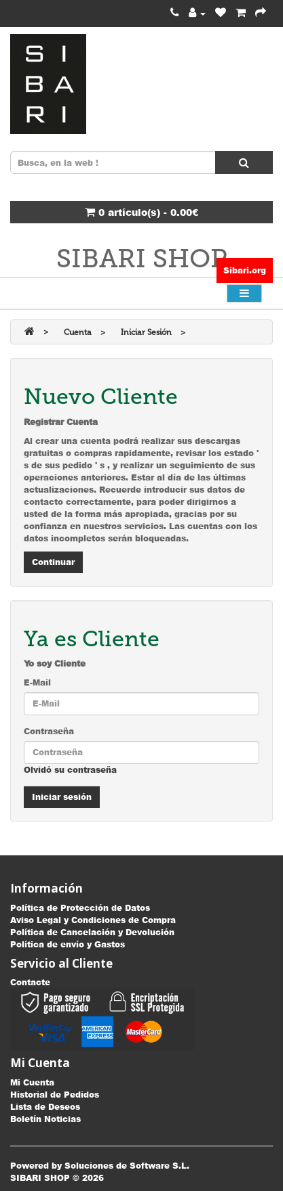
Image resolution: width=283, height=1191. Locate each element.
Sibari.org (244, 270)
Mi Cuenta (32, 1082)
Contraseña (49, 731)
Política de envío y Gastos (67, 944)
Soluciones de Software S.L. (126, 1165)
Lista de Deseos (45, 1107)
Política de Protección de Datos (80, 908)
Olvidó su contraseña (70, 770)
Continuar (53, 562)
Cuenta (78, 332)
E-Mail (37, 682)
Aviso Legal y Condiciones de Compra (93, 920)
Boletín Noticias (45, 1119)
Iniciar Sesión (146, 332)
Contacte (30, 982)
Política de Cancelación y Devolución (92, 932)
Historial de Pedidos (54, 1094)
